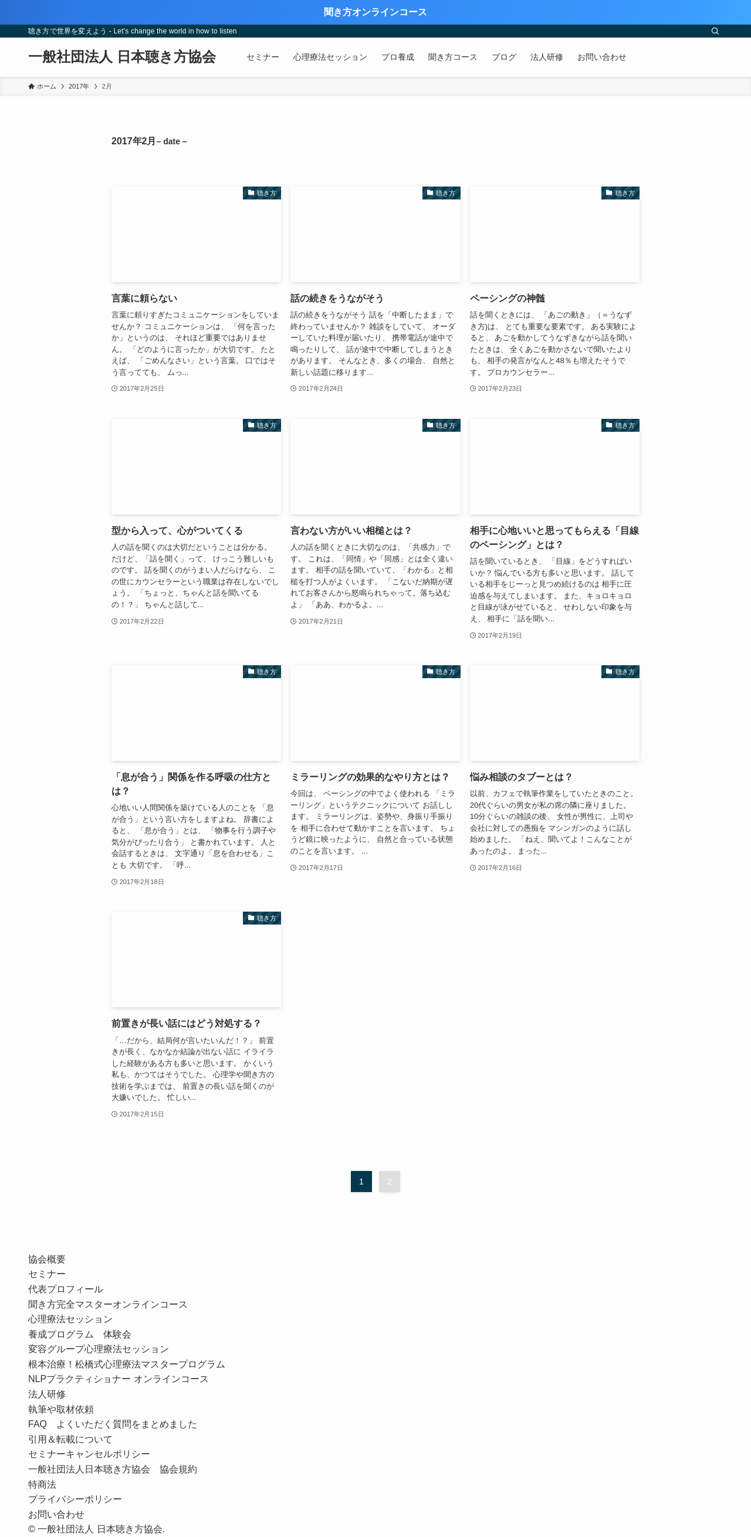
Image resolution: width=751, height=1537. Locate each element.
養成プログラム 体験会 (79, 1334)
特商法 (42, 1484)
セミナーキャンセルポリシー (89, 1454)
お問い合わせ (56, 1514)
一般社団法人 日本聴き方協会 (122, 57)
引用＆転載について (70, 1439)
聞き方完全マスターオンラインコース (108, 1304)
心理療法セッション (70, 1319)
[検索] (715, 31)
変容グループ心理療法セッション (98, 1349)
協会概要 (47, 1259)
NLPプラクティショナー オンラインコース (123, 1379)
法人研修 (47, 1394)
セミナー (47, 1274)
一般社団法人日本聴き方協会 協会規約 (112, 1469)
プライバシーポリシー (75, 1499)
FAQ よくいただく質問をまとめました (112, 1424)
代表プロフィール (65, 1289)
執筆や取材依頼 (61, 1409)
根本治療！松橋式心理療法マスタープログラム (126, 1364)
